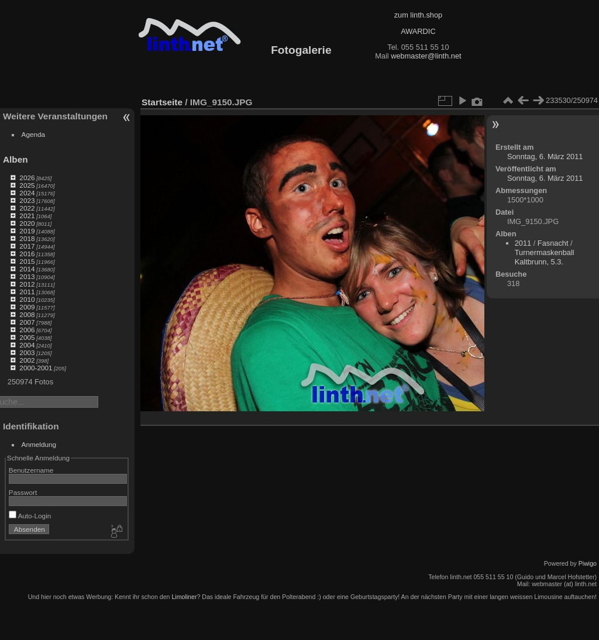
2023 (27, 200)
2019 (27, 231)
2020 (27, 223)
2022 (27, 208)
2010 (27, 299)
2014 (27, 269)
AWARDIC (418, 31)
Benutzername (31, 470)
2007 (27, 322)
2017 (27, 246)
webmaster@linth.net (426, 55)
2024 (27, 193)
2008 (27, 314)
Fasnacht (553, 243)
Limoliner (184, 596)
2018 (27, 238)
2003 (27, 352)
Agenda (34, 134)
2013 (27, 276)
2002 (27, 360)
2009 (27, 307)
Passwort (23, 492)
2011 (27, 291)
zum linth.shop (418, 15)
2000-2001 (35, 367)
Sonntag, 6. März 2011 (545, 156)
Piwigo (588, 563)
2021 (27, 215)
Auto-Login (30, 515)
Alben (15, 159)
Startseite (162, 102)
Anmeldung (39, 444)
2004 (27, 345)
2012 (27, 284)
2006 (27, 329)
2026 (27, 177)
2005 (27, 337)
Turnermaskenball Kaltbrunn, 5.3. (544, 257)
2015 (27, 261)
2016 (27, 253)
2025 (27, 185)
